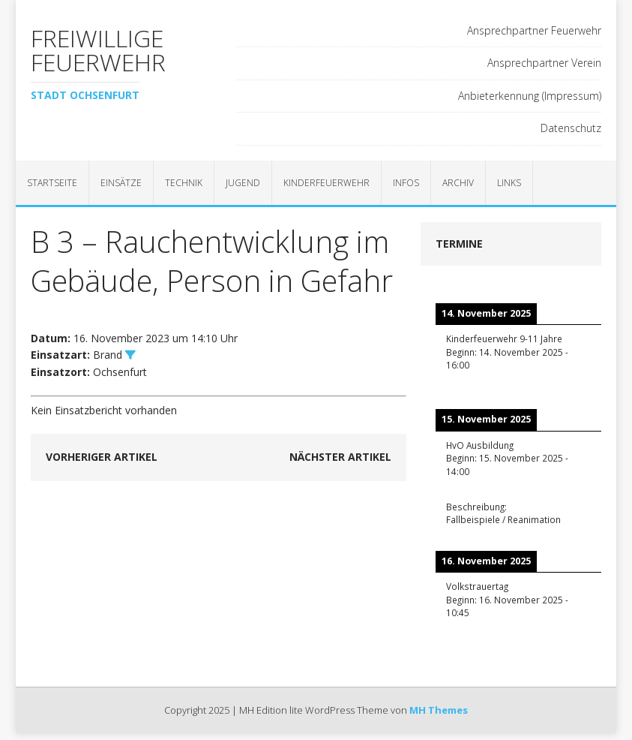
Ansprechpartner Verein (544, 63)
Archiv (458, 182)
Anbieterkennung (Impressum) (529, 96)
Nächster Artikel (340, 457)
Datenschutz (571, 128)
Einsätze (121, 182)
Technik (183, 182)
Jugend (243, 182)
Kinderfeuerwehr (326, 182)
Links (509, 182)
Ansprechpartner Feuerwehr (534, 30)
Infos (406, 182)
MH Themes (438, 710)
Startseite (52, 182)
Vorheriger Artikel (101, 457)
